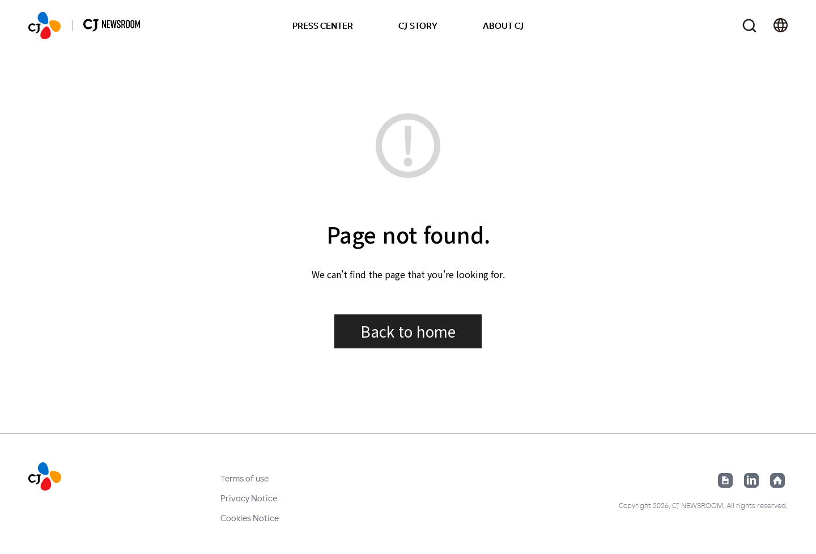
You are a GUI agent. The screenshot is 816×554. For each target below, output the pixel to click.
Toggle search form (749, 26)
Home (777, 480)
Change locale (781, 25)
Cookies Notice (249, 517)
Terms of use (244, 478)
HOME (44, 25)
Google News (725, 480)
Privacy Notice (248, 498)
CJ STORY (417, 25)
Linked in (751, 480)
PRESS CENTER (322, 25)
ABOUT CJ (503, 25)
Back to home (408, 331)
